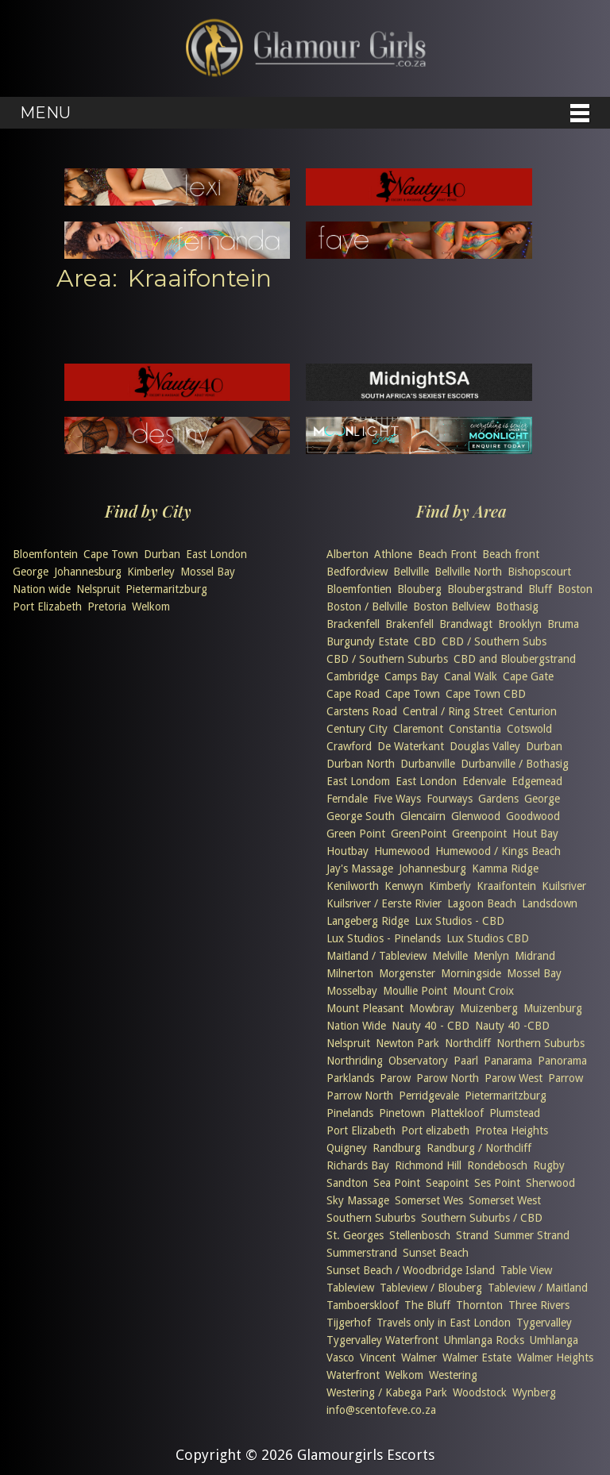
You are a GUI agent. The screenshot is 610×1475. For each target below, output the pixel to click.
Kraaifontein (506, 886)
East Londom (358, 781)
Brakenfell (409, 624)
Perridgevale (429, 1095)
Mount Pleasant (364, 1008)
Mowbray (431, 1008)
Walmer (419, 1357)
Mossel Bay (207, 571)
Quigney (346, 1148)
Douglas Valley (485, 746)
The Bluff (427, 1305)
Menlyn (491, 955)
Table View (526, 1270)
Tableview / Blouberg (431, 1287)
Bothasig (517, 606)
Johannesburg (88, 571)
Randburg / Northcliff (479, 1148)
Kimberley (151, 571)
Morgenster (407, 973)
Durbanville (427, 763)
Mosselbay (351, 990)
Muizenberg (489, 1008)
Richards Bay (357, 1165)
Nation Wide (356, 1025)
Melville (450, 955)
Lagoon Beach (481, 903)
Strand (472, 1235)
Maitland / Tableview (376, 955)
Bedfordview (357, 571)
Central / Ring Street (453, 711)
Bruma (563, 624)
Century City (357, 728)
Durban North (360, 763)
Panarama (508, 1060)
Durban (162, 554)
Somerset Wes (429, 1200)
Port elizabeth (435, 1130)
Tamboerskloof (362, 1305)
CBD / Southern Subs (494, 641)
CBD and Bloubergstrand (515, 659)
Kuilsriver (564, 886)
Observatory (418, 1060)
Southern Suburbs (370, 1217)
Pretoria (106, 606)
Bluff (540, 589)
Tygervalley (544, 1322)
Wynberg (534, 1392)
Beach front (510, 554)
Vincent (378, 1357)
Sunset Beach (436, 1252)
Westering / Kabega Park (386, 1392)
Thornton (479, 1305)
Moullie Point (415, 990)
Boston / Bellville (366, 606)
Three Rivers (538, 1305)
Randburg (397, 1148)
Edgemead (537, 781)
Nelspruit (98, 589)
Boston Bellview (451, 606)
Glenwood (475, 816)
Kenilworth (352, 886)
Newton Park (407, 1043)
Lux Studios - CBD (459, 921)
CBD (425, 641)
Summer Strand (531, 1235)
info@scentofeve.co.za (381, 1410)
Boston (575, 589)
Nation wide (42, 589)
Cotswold (529, 728)
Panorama (562, 1060)
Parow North (447, 1078)
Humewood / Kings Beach (498, 851)
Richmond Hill (428, 1165)
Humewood (402, 851)
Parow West (513, 1078)
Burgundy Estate (367, 641)
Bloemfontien (359, 589)
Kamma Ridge (505, 868)
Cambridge (352, 676)
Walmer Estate (477, 1357)
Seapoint (447, 1183)
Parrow (565, 1078)
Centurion (532, 711)
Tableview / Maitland (538, 1287)
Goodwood (533, 816)
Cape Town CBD (486, 693)
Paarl (466, 1060)
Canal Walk (470, 676)
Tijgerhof (348, 1322)
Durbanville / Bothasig (515, 763)
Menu (45, 112)
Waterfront (353, 1375)
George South (360, 816)
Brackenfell (353, 624)
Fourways (450, 798)
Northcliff (468, 1043)
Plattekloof (457, 1113)
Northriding (354, 1060)
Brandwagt (465, 624)
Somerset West (505, 1200)
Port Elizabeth (47, 606)
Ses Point (497, 1183)
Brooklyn (520, 624)
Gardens (498, 798)
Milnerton (349, 973)
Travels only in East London (443, 1322)
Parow (395, 1078)
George (30, 571)
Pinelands (349, 1113)
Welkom (151, 606)
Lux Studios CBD (487, 938)
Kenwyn (403, 886)
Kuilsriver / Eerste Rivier (384, 903)
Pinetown (402, 1113)
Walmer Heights (555, 1357)
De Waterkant (410, 746)
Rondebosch (497, 1165)
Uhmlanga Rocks (484, 1340)
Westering (453, 1375)
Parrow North (359, 1095)
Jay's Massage (359, 868)
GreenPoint (418, 833)
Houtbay (347, 851)
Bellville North (468, 571)
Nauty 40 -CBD (512, 1025)
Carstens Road (361, 711)
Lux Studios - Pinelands (383, 938)
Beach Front (447, 554)
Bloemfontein (45, 554)
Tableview (350, 1287)
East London (216, 554)
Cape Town (110, 554)
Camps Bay (411, 676)
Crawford (349, 746)
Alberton (347, 554)
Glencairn (423, 816)
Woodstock (480, 1392)
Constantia (475, 728)
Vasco (340, 1357)
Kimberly (450, 886)
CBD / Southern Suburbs (387, 659)
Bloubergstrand (485, 589)
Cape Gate (528, 676)
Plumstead (514, 1113)
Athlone (393, 554)
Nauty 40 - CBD (430, 1025)
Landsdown (549, 903)
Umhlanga (554, 1340)
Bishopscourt (539, 571)
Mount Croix (483, 990)
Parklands (350, 1078)
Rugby (549, 1165)
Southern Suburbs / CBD (481, 1217)
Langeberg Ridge (367, 921)
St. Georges (355, 1235)
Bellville (411, 571)
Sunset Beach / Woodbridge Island (410, 1270)
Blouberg (419, 589)
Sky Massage (357, 1200)
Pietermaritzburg (166, 589)
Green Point (355, 833)
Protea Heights (511, 1130)
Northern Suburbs (540, 1043)
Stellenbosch (419, 1235)
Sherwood (550, 1183)
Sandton (347, 1183)
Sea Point (396, 1183)
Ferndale (347, 798)
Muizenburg (552, 1008)
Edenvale (484, 781)
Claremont (418, 728)
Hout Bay (535, 833)
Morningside (471, 973)
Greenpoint (479, 833)
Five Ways (397, 798)
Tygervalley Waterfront (382, 1340)
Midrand (535, 955)
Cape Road (353, 693)
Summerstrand (361, 1252)
